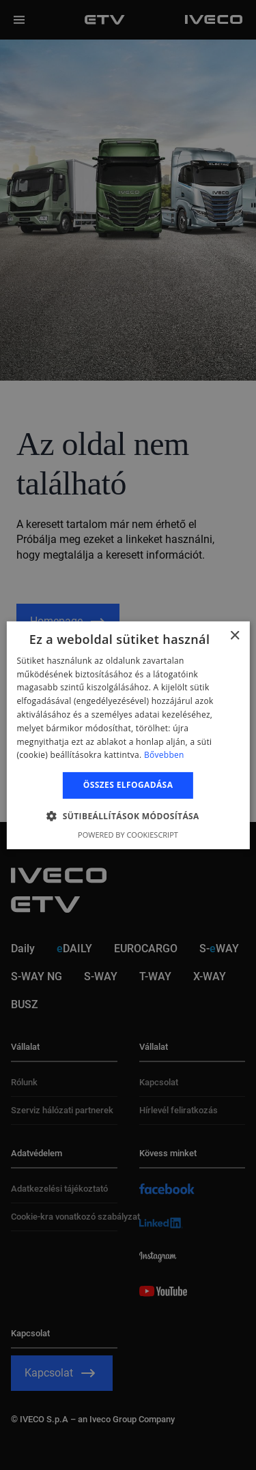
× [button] (234, 635)
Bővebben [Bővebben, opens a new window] (164, 755)
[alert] (128, 735)
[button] (128, 816)
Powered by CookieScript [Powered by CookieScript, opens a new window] (128, 834)
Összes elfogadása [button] (128, 785)
